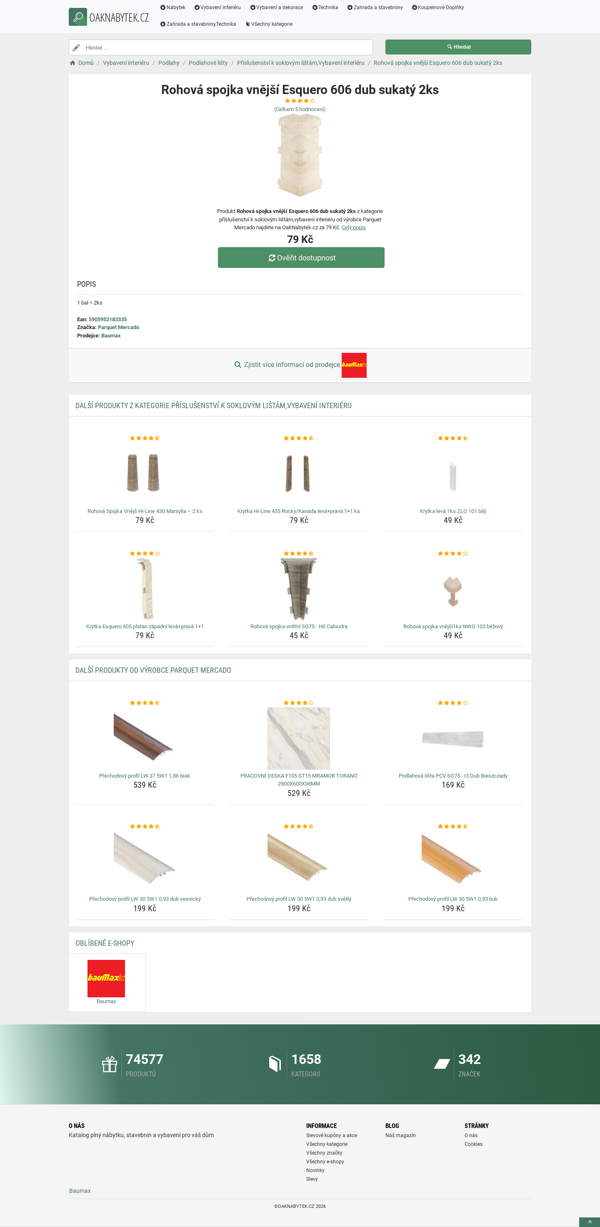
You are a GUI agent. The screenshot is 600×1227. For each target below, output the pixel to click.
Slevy (312, 1179)
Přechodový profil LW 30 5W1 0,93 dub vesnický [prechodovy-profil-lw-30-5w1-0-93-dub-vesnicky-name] (145, 899)
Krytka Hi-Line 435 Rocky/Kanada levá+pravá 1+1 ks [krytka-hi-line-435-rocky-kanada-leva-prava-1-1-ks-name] (299, 511)
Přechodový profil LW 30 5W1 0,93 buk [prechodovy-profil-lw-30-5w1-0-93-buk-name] (453, 899)
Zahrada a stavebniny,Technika (201, 24)
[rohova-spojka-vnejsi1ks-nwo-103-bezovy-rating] (453, 554)
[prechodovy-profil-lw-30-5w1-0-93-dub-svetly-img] (299, 861)
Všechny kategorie (272, 24)
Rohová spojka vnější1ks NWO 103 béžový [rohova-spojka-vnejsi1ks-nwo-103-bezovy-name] (453, 626)
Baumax (111, 335)
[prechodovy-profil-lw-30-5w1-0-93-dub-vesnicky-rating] (145, 827)
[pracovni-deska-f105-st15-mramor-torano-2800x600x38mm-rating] (299, 703)
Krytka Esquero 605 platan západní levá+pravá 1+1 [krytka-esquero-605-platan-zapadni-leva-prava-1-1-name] (145, 626)
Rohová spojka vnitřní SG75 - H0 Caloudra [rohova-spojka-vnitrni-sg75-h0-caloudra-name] (299, 626)
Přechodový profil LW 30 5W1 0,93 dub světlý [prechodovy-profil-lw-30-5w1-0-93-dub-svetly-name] (299, 899)
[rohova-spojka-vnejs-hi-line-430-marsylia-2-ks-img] (145, 474)
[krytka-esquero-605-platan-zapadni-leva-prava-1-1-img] (145, 589)
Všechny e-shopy (325, 1162)
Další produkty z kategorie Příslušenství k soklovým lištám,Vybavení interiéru (213, 405)
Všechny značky (324, 1153)
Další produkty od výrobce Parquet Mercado (153, 670)
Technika (328, 7)
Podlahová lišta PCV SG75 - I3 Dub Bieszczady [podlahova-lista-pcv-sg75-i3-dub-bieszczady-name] (453, 776)
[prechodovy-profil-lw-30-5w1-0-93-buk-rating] (453, 827)
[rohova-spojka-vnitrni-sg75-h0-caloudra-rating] (299, 554)
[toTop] (589, 1222)
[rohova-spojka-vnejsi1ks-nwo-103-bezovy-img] (453, 589)
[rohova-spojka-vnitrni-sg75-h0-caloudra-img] (299, 589)
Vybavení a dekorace (280, 7)
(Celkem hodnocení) (300, 109)
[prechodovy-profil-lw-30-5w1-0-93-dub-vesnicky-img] (145, 861)
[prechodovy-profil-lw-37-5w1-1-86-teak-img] (145, 738)
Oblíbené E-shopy (104, 943)
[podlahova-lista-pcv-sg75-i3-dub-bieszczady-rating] (453, 703)
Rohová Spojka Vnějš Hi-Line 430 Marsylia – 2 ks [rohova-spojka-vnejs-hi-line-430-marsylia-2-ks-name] (145, 511)
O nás (471, 1135)
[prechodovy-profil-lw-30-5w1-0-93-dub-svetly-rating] (299, 827)
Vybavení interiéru (221, 7)
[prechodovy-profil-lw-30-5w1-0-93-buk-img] (453, 861)
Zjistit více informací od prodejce (300, 365)
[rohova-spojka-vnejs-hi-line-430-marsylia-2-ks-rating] (145, 438)
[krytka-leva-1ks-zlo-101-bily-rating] (453, 438)
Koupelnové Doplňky (441, 7)
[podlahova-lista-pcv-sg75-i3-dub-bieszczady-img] (453, 738)
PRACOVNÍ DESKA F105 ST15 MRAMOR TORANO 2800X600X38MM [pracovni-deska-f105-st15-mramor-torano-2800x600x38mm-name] (299, 780)
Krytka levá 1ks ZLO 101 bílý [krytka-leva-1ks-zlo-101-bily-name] (453, 511)
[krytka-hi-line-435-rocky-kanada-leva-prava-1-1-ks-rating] (299, 438)
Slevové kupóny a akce (331, 1135)
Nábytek (176, 7)
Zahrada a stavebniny (378, 7)
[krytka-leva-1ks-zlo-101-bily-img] (453, 474)
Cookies (473, 1144)
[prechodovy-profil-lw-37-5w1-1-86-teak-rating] (145, 703)
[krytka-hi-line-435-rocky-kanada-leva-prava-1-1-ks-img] (299, 474)
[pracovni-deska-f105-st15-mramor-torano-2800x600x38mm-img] (299, 738)
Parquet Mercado (118, 327)
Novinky (315, 1170)
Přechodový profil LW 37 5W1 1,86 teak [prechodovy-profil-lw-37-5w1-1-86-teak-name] (144, 776)
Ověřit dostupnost (302, 257)
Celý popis (354, 227)
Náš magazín (400, 1135)
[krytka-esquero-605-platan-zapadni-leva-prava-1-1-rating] (145, 554)
